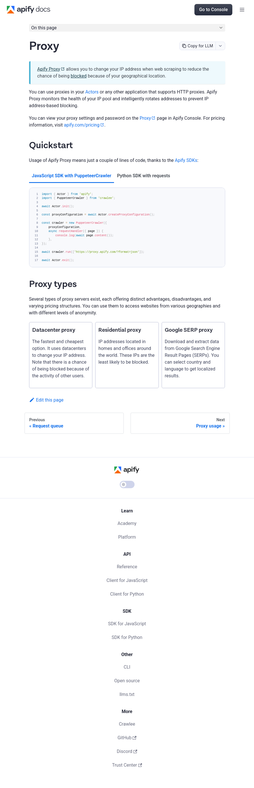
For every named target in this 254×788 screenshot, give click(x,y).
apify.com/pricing (81, 125)
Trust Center (127, 765)
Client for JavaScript (127, 580)
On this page (44, 27)
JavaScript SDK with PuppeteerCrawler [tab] (71, 175)
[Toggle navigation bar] (242, 10)
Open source (127, 680)
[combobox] (220, 46)
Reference (127, 566)
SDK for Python (127, 637)
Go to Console (213, 9)
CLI (127, 667)
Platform (127, 537)
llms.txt (127, 694)
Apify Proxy (48, 69)
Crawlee (127, 724)
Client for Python (127, 594)
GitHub (127, 737)
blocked (79, 76)
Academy (127, 523)
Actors (92, 92)
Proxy (145, 118)
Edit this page (46, 400)
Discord (127, 751)
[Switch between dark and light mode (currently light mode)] (127, 484)
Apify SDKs (186, 160)
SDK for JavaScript (127, 623)
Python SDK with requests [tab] (143, 175)
